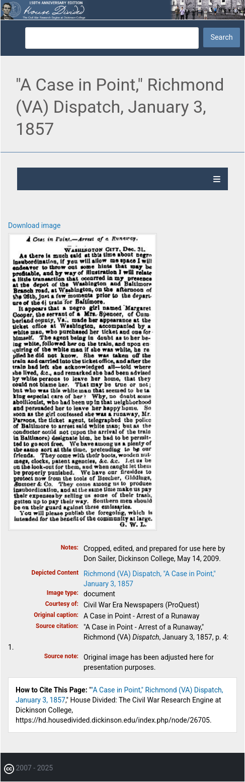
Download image (34, 225)
